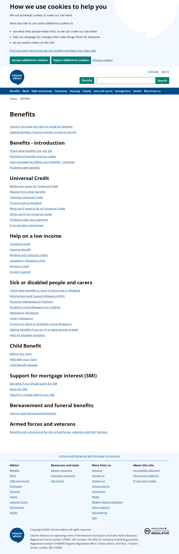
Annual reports (101, 486)
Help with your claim (23, 359)
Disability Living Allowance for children (35, 307)
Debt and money (42, 91)
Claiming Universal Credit (26, 197)
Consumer (61, 91)
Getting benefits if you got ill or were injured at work (44, 329)
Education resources (63, 475)
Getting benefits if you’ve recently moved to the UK (43, 132)
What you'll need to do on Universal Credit (37, 208)
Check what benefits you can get (31, 151)
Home (13, 98)
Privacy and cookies (144, 481)
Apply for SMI (18, 389)
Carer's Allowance (21, 318)
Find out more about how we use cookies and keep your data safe (53, 50)
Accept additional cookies (30, 60)
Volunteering (99, 512)
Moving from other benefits (28, 192)
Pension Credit (19, 266)
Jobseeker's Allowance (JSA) (27, 261)
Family (87, 91)
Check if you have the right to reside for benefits (41, 126)
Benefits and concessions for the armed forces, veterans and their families (58, 432)
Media (95, 497)
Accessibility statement (146, 470)
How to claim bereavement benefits (33, 413)
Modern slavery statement (107, 502)
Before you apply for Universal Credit (34, 186)
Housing (75, 91)
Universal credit (20, 244)
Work (26, 91)
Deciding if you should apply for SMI (33, 383)
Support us (98, 481)
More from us (152, 91)
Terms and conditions (146, 475)
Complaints (98, 491)
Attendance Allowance (24, 313)
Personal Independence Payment (31, 302)
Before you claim (21, 354)
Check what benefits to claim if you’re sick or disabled (45, 290)
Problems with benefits (25, 167)
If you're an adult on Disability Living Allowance (40, 324)
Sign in (165, 71)
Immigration (123, 91)
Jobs (94, 518)
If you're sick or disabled (26, 203)
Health (137, 91)
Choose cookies (102, 60)
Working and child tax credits (29, 255)
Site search (57, 481)
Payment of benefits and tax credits (33, 156)
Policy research (101, 507)
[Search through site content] (126, 80)
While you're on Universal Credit (31, 214)
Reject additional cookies (71, 60)
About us (97, 470)
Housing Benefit (20, 249)
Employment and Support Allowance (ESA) (37, 296)
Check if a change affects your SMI (32, 395)
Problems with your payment (29, 220)
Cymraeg (153, 71)
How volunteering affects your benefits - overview (42, 162)
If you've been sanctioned (26, 225)
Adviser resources (61, 470)
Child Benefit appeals (24, 365)
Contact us (98, 475)
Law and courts (102, 91)
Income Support (20, 272)
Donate (87, 80)
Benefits (15, 91)
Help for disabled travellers (27, 335)
